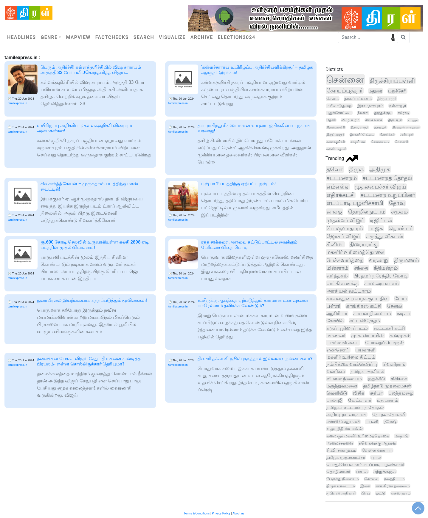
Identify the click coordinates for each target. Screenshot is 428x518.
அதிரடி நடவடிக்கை (346, 414)
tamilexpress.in (17, 103)
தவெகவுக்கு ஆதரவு (377, 443)
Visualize (172, 37)
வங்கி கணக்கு (342, 283)
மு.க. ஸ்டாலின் (367, 335)
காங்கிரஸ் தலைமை (393, 486)
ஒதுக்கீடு (376, 379)
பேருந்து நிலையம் (342, 479)
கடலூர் (412, 120)
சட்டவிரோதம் (364, 321)
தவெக (334, 169)
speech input (393, 37)
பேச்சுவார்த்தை (344, 260)
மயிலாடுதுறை (339, 105)
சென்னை (345, 79)
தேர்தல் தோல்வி (389, 414)
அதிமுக (379, 169)
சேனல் (394, 306)
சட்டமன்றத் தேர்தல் (387, 178)
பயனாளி (365, 350)
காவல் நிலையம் (372, 313)
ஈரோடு (404, 113)
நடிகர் (403, 313)
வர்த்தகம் (337, 276)
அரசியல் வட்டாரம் (348, 291)
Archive (201, 37)
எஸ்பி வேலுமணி (343, 421)
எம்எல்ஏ (337, 186)
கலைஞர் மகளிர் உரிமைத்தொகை (357, 436)
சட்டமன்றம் (341, 178)
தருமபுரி (380, 127)
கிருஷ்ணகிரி (335, 127)
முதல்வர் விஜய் (345, 220)
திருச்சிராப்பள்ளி (392, 80)
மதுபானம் (387, 400)
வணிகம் (335, 371)
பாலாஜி (334, 400)
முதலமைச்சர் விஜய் (380, 186)
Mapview (78, 37)
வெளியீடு (336, 393)
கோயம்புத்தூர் (344, 90)
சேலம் (332, 98)
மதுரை (375, 91)
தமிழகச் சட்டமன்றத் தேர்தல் (355, 407)
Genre (49, 37)
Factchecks (112, 37)
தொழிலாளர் (338, 471)
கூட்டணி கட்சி (389, 328)
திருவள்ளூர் (359, 127)
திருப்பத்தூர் (335, 134)
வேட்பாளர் (359, 400)
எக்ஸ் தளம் (400, 493)
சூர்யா (376, 393)
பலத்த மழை (401, 393)
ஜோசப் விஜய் (343, 236)
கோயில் (335, 321)
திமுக (356, 169)
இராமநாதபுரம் (370, 105)
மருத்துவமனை (341, 386)
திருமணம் (406, 260)
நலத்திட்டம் (394, 479)
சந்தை (361, 268)
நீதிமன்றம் (386, 268)
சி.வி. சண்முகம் (341, 450)
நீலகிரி (362, 113)
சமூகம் (399, 211)
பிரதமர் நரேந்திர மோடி (380, 276)
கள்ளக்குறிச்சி (335, 141)
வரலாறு (378, 260)
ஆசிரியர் (337, 313)
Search (144, 37)
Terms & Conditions (197, 513)
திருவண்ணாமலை (406, 127)
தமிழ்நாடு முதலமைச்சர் (387, 386)
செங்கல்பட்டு (380, 141)
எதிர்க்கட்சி (340, 195)
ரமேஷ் (390, 421)
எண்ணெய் (338, 350)
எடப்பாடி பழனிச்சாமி (354, 203)
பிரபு (365, 493)
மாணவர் (335, 335)
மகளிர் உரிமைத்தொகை (355, 252)
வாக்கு (334, 211)
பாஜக (375, 228)
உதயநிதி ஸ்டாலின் (344, 428)
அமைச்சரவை (339, 443)
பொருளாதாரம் (344, 228)
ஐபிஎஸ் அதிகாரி (341, 493)
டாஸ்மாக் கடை (342, 343)
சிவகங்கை (373, 120)
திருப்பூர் (395, 120)
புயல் (376, 457)
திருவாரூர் (386, 98)
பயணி (371, 421)
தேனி (331, 120)
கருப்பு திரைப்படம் (347, 328)
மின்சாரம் (337, 268)
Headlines (21, 37)
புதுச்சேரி (397, 91)
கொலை (371, 479)
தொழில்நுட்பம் (366, 211)
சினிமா (335, 244)
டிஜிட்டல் (381, 220)
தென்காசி (401, 141)
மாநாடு (402, 436)
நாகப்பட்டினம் (358, 98)
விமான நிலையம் (344, 379)
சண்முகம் (400, 335)
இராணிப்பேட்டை (362, 134)
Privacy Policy (221, 513)
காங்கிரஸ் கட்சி (363, 306)
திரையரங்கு (364, 244)
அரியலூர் (406, 134)
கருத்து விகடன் (384, 236)
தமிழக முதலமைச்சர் (345, 457)
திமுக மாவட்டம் (340, 486)
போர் (400, 299)
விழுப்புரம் (350, 120)
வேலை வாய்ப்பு (377, 450)
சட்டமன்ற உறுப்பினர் (387, 195)
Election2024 (236, 37)
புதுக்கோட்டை (339, 113)
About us (238, 513)
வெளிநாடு (394, 364)
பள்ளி (333, 306)
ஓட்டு (380, 493)
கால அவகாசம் (381, 283)
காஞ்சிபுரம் (358, 141)
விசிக (358, 393)
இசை (365, 486)
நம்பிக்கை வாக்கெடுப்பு (351, 364)
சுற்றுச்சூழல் (384, 471)
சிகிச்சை (399, 379)
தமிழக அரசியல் (367, 371)
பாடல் (362, 471)
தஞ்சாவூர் (397, 105)
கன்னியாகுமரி (336, 148)
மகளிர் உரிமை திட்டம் (350, 357)
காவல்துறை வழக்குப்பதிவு (357, 299)
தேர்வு (397, 203)
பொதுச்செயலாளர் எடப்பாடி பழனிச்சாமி (365, 464)
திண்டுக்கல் (387, 134)
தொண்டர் (401, 228)
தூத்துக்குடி (383, 113)
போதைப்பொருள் (384, 343)
